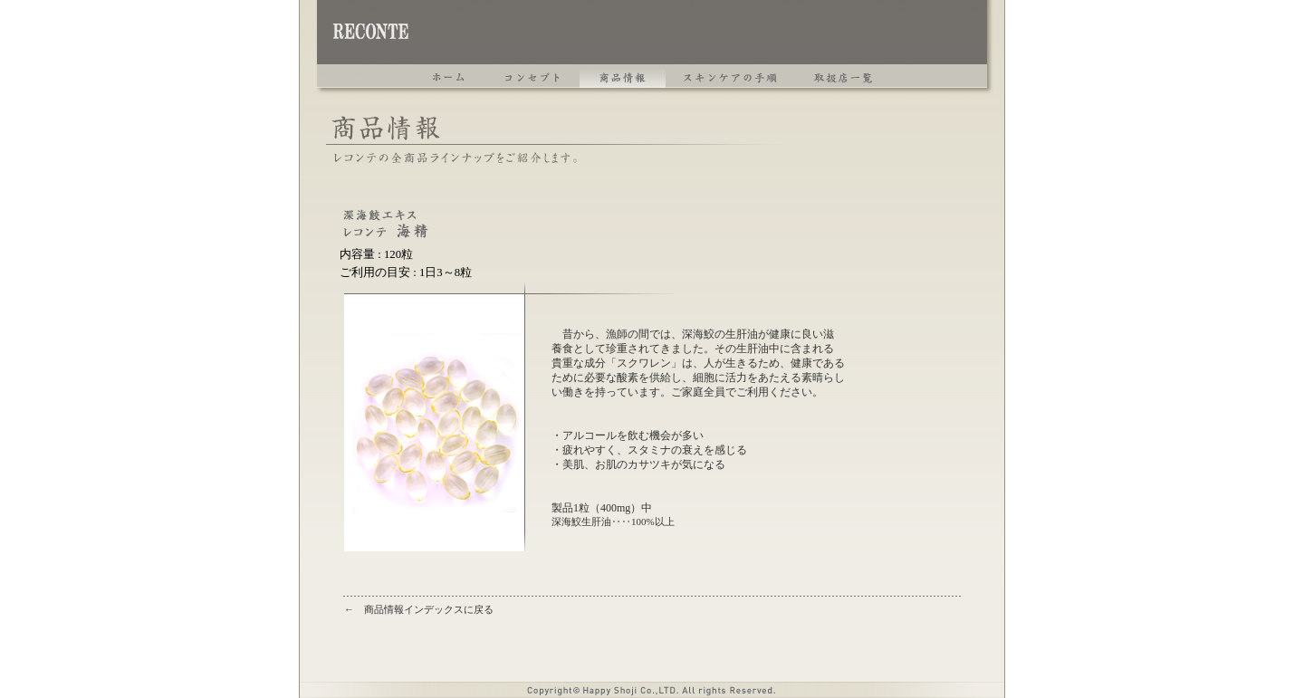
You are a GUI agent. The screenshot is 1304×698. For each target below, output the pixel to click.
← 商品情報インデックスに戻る (419, 609)
